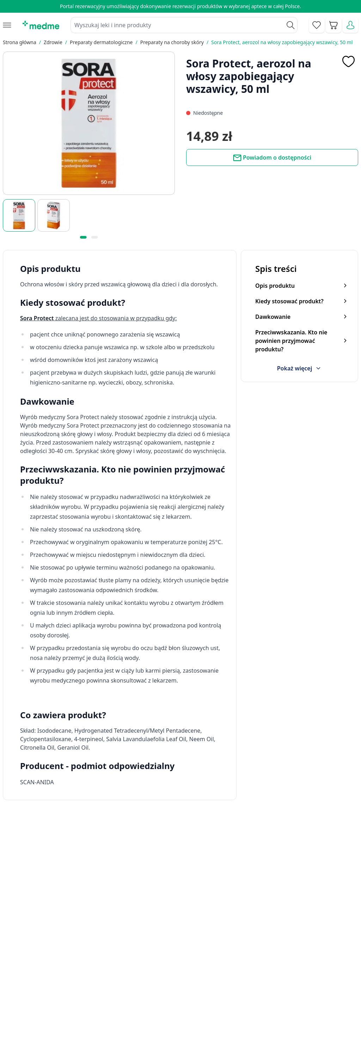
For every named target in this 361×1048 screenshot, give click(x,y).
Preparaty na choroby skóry (172, 42)
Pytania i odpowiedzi (222, 1018)
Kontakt (129, 986)
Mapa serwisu (213, 1002)
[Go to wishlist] (316, 25)
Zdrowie (53, 42)
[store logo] (41, 25)
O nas (126, 1018)
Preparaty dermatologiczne (101, 42)
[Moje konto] (350, 25)
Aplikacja (207, 1034)
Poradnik (207, 986)
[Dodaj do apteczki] (348, 61)
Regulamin (132, 1002)
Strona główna (19, 42)
